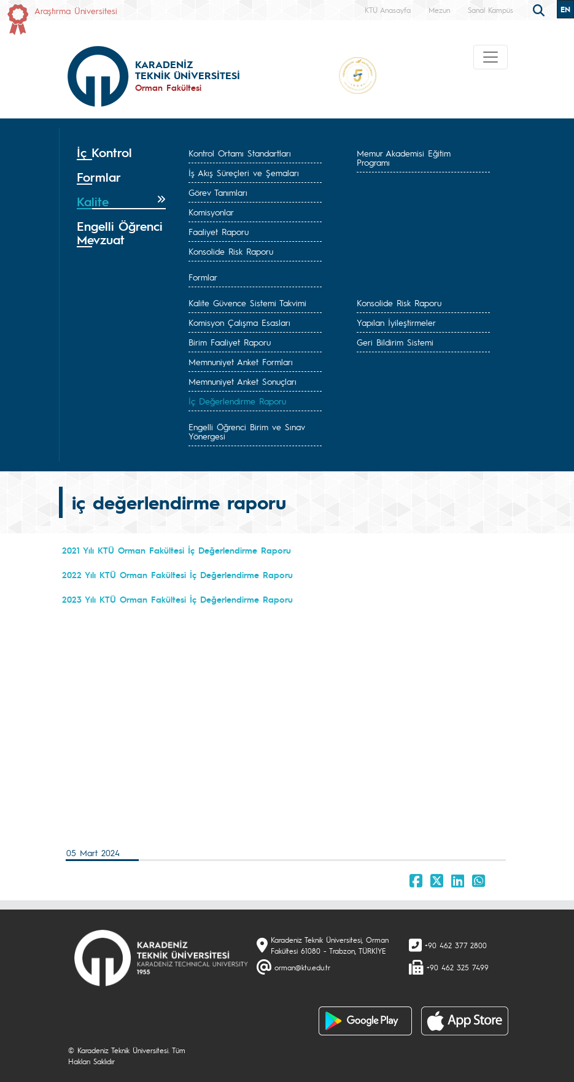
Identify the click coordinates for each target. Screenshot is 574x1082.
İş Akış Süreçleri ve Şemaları (243, 172)
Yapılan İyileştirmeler (396, 322)
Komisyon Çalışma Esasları (239, 322)
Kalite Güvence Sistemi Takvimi (247, 302)
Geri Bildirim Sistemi (395, 341)
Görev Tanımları (217, 192)
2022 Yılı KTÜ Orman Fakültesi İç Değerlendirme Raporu (179, 574)
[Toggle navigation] (490, 57)
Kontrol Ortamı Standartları (239, 152)
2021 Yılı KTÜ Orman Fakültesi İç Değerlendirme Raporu (178, 549)
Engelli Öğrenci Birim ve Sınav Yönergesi (246, 431)
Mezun (439, 10)
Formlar (202, 276)
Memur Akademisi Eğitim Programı (404, 157)
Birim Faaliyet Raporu (229, 341)
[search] (540, 9)
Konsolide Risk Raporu (230, 251)
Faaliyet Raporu (218, 231)
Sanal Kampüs (490, 10)
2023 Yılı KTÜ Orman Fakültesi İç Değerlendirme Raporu (179, 599)
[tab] (121, 153)
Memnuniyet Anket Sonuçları (242, 381)
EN (565, 9)
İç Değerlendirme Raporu (237, 400)
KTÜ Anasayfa (388, 10)
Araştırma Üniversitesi (75, 10)
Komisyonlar (211, 211)
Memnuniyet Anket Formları (240, 361)
